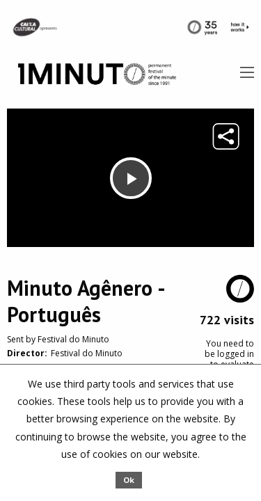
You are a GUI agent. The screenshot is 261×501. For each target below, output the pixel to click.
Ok (128, 480)
